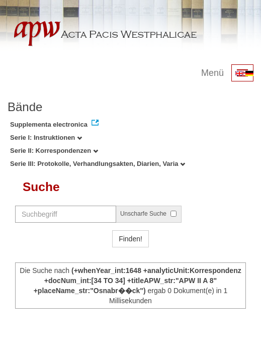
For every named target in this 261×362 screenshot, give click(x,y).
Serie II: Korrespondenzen (54, 150)
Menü (212, 73)
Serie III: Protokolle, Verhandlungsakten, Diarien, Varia (97, 163)
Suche (41, 187)
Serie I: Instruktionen (46, 137)
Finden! (130, 239)
